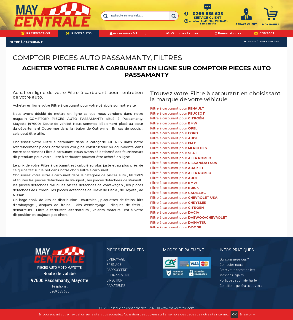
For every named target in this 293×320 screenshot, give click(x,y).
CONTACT (264, 33)
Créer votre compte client (237, 270)
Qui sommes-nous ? (234, 259)
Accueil (251, 41)
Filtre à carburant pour (177, 108)
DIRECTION (115, 280)
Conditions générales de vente (241, 286)
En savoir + (247, 314)
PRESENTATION (35, 33)
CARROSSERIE (117, 270)
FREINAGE (114, 264)
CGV (102, 308)
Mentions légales (232, 275)
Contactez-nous (231, 264)
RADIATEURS (116, 286)
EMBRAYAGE (116, 259)
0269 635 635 (208, 13)
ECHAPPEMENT (118, 275)
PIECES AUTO (78, 33)
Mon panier (270, 24)
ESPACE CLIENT (246, 24)
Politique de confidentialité (238, 280)
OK (234, 314)
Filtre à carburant (269, 41)
